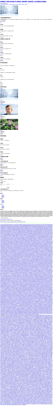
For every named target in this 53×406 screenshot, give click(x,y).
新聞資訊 (3, 202)
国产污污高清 (25, 295)
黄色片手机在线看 (29, 293)
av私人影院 (8, 346)
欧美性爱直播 (42, 336)
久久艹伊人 (26, 352)
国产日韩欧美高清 (30, 276)
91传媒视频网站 (4, 404)
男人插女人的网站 (36, 289)
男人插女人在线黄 (9, 306)
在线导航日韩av (14, 358)
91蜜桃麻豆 (32, 377)
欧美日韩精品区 (43, 292)
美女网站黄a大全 (8, 286)
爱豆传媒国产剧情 (23, 301)
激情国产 (40, 374)
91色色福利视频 (8, 344)
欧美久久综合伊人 (25, 397)
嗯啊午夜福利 (19, 239)
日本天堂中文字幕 (11, 382)
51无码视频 (33, 394)
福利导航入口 (2, 368)
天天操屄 (8, 337)
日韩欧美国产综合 (7, 339)
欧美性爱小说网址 (39, 275)
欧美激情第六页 (46, 299)
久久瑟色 (38, 354)
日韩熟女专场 (39, 364)
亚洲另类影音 (43, 357)
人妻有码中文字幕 (7, 243)
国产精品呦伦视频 (39, 369)
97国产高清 (3, 371)
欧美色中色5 (42, 360)
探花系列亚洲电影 (42, 367)
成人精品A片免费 (12, 256)
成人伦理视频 (36, 279)
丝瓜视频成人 (8, 302)
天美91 (5, 365)
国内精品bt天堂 (34, 237)
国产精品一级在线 (41, 283)
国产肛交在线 (14, 400)
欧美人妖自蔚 (7, 293)
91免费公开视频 (23, 398)
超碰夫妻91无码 (41, 226)
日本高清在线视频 (18, 291)
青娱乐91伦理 (4, 378)
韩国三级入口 (15, 398)
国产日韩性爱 (49, 244)
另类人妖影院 (50, 368)
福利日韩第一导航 (9, 292)
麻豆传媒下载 (24, 290)
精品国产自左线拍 (24, 243)
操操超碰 (49, 379)
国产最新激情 (35, 272)
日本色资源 (39, 332)
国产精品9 (4, 338)
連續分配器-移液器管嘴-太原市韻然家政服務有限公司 (12, 214)
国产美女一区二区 (15, 298)
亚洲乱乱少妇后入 (9, 333)
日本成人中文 (49, 315)
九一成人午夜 (8, 338)
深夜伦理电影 (16, 254)
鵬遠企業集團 (3, 216)
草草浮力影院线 (48, 324)
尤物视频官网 (15, 355)
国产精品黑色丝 (16, 300)
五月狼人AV (22, 318)
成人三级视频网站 (32, 253)
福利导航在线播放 (24, 303)
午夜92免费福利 (48, 263)
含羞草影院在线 (39, 347)
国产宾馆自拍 (17, 384)
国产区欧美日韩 (48, 291)
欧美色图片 (16, 375)
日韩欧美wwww (21, 401)
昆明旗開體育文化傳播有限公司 (33, 213)
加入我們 (3, 203)
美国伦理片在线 (5, 275)
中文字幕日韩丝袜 (49, 257)
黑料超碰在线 (14, 259)
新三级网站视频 (39, 272)
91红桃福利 (44, 332)
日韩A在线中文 (19, 346)
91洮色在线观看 (22, 287)
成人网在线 (4, 336)
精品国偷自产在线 (4, 278)
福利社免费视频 (46, 318)
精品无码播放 (40, 266)
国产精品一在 (47, 292)
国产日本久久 (33, 273)
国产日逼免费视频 (29, 329)
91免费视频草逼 (38, 256)
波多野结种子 (27, 263)
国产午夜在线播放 (24, 289)
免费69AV (3, 349)
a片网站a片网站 (5, 306)
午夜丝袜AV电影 (37, 393)
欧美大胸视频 (30, 288)
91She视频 (39, 378)
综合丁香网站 (19, 226)
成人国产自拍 (7, 300)
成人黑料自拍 (19, 275)
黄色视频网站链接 (7, 367)
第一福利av (32, 348)
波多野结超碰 (18, 233)
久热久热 (31, 331)
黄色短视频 (34, 362)
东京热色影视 (15, 379)
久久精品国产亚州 (18, 332)
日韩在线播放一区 (29, 243)
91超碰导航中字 (31, 316)
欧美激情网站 (45, 384)
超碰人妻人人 (12, 381)
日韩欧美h (38, 367)
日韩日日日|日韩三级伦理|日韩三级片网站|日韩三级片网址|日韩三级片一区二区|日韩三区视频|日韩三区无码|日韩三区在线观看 (22, 314)
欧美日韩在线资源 (5, 289)
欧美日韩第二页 (29, 244)
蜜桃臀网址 (29, 369)
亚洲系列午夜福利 (3, 348)
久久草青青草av (44, 347)
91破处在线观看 (37, 335)
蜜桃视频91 (31, 347)
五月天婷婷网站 (15, 240)
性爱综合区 (50, 378)
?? (0, 192)
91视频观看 (36, 384)
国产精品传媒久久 (5, 362)
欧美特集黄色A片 (18, 352)
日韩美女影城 (10, 288)
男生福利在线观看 (18, 230)
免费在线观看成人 (20, 285)
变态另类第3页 (45, 244)
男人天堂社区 (26, 344)
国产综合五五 (11, 331)
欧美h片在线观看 (19, 273)
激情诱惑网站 (26, 328)
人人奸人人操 (42, 300)
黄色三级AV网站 (19, 272)
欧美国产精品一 (12, 270)
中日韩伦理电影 (22, 296)
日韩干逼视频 (43, 326)
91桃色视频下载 (47, 242)
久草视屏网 (21, 325)
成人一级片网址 (9, 237)
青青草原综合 (47, 245)
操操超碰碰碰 (46, 253)
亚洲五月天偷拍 (18, 335)
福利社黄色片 (19, 289)
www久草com (45, 329)
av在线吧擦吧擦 (20, 243)
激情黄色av (39, 318)
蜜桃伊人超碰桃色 (9, 352)
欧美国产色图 (4, 283)
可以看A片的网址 (44, 232)
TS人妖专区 (6, 349)
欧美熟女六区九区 (50, 302)
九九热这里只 (33, 388)
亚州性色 (23, 316)
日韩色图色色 (43, 397)
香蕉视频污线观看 (12, 339)
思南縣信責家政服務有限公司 (32, 216)
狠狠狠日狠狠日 (2, 357)
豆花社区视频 (12, 348)
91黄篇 (47, 345)
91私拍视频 (34, 336)
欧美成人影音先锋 (19, 360)
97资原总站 (41, 393)
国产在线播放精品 (42, 285)
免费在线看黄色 (10, 249)
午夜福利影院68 (48, 338)
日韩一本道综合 (15, 331)
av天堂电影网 (15, 380)
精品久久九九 (18, 365)
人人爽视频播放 (23, 259)
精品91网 (17, 370)
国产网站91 (12, 345)
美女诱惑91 (35, 352)
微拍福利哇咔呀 (34, 400)
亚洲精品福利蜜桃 (18, 263)
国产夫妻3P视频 (6, 341)
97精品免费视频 (41, 244)
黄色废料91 (47, 326)
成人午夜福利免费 (30, 285)
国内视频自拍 (50, 296)
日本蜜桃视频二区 (34, 369)
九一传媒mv (23, 321)
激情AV (25, 362)
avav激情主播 (5, 346)
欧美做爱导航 (50, 397)
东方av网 (20, 378)
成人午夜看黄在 (20, 300)
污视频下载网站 (9, 321)
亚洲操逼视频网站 (41, 354)
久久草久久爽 (36, 323)
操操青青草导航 (30, 378)
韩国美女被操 (44, 345)
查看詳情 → (1, 60)
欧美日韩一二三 (5, 229)
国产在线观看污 (46, 247)
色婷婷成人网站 (29, 403)
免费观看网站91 (3, 331)
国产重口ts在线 (50, 346)
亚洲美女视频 (27, 229)
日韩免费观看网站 (12, 265)
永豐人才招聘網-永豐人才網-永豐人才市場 (42, 213)
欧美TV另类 (41, 329)
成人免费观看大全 (13, 370)
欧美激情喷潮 (6, 280)
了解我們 (4, 21)
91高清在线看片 (15, 243)
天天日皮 (4, 334)
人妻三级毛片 (44, 351)
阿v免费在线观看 (22, 335)
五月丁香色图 (28, 367)
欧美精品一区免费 (24, 299)
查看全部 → (1, 88)
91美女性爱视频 (4, 266)
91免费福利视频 (33, 243)
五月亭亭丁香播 (43, 243)
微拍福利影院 (26, 255)
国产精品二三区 (5, 227)
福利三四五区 (45, 342)
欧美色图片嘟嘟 (49, 290)
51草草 (37, 371)
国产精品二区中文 (10, 299)
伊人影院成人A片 (20, 385)
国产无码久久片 (34, 295)
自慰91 (33, 365)
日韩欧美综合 (19, 269)
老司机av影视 (15, 315)
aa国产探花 (22, 393)
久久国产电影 (32, 279)
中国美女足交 (12, 246)
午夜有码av (13, 368)
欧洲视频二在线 (28, 260)
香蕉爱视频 (26, 335)
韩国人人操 (28, 347)
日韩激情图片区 (5, 290)
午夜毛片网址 (35, 346)
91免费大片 (10, 351)
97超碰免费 (30, 362)
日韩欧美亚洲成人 (17, 325)
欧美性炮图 (3, 316)
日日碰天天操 (46, 270)
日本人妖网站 (7, 240)
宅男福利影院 (38, 242)
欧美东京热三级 (10, 255)
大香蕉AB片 (39, 352)
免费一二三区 (30, 335)
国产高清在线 (3, 390)
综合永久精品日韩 (33, 283)
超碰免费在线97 (40, 371)
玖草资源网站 (4, 395)
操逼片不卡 (36, 368)
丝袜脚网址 (1, 346)
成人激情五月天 (27, 259)
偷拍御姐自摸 (41, 315)
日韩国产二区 (37, 283)
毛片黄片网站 (19, 288)
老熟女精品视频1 (14, 360)
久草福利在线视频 (36, 301)
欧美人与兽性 (45, 303)
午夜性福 (25, 347)
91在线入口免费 (47, 316)
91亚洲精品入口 (32, 325)
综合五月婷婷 (33, 247)
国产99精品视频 (4, 293)
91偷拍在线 (27, 402)
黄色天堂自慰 (41, 301)
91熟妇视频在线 (28, 385)
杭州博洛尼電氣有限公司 (39, 216)
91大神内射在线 (29, 268)
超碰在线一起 (8, 336)
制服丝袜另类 (4, 319)
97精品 (48, 322)
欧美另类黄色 (51, 280)
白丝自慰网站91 (7, 332)
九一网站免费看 (42, 391)
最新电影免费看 (22, 305)
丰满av (23, 382)
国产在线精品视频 (32, 278)
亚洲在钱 (43, 371)
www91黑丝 (7, 385)
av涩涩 (44, 381)
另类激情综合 (42, 256)
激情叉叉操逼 (32, 226)
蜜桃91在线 (50, 367)
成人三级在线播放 (20, 268)
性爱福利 (26, 377)
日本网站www (31, 321)
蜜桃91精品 (1, 360)
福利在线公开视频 (15, 229)
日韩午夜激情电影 (45, 301)
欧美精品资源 (13, 292)
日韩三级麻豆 (14, 332)
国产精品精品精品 (4, 242)
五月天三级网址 (15, 326)
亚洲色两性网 (26, 341)
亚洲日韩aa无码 (7, 315)
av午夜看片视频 (2, 387)
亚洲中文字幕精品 (25, 247)
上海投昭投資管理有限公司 (16, 216)
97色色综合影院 (40, 334)
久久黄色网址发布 (42, 254)
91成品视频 (49, 359)
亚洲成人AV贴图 (48, 374)
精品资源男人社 (16, 260)
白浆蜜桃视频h (35, 227)
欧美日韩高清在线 (38, 243)
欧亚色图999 (33, 329)
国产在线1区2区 (15, 245)
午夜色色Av (22, 364)
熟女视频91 (18, 367)
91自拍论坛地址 (50, 229)
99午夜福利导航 (45, 403)
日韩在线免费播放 (10, 252)
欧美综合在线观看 (16, 270)
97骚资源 (26, 355)
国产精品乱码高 (13, 287)
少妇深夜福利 (39, 370)
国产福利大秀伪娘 (45, 368)
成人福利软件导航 (35, 370)
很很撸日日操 (18, 255)
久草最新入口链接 (5, 273)
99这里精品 (41, 346)
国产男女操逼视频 (49, 339)
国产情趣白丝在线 (41, 231)
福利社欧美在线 (29, 300)
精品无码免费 (32, 266)
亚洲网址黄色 (8, 361)
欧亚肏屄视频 (18, 349)
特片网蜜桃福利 (23, 239)
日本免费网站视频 (37, 278)
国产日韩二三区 (46, 252)
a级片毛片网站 (13, 322)
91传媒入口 (19, 345)
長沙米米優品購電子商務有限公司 (38, 214)
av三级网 (29, 357)
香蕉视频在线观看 (13, 393)
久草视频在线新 (29, 236)
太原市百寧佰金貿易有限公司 (46, 214)
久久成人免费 (9, 369)
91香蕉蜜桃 (44, 348)
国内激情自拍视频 (10, 405)
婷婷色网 (24, 319)
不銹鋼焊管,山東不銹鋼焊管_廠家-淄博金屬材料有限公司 (23, 211)
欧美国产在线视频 (31, 263)
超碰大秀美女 (19, 326)
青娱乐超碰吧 (3, 380)
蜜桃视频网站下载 (10, 277)
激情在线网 (47, 331)
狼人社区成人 (29, 262)
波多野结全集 (15, 253)
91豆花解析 (23, 344)
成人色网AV (1, 324)
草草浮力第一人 (31, 332)
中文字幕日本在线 (45, 278)
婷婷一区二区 (25, 393)
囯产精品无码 (21, 236)
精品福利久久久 (15, 252)
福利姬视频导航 (2, 230)
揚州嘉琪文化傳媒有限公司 (30, 214)
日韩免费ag (22, 345)
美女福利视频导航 (47, 328)
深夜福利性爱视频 (48, 240)
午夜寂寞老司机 (4, 361)
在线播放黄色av (35, 275)
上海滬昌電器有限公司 (36, 212)
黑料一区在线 (3, 243)
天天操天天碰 (26, 378)
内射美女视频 (27, 230)
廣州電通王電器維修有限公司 (43, 211)
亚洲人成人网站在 (45, 394)
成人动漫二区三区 (10, 253)
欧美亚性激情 (39, 397)
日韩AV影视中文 (38, 398)
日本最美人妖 (42, 265)
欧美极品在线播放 (24, 273)
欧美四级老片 (11, 272)
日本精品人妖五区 (33, 324)
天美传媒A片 (29, 393)
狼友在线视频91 (28, 370)
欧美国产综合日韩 (14, 333)
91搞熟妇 (25, 334)
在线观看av (17, 351)
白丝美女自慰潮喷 (32, 252)
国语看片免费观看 (40, 298)
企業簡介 (3, 195)
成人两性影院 (15, 367)
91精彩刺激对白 (8, 236)
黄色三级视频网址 (13, 236)
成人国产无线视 (36, 290)
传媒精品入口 (11, 231)
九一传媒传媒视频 (50, 349)
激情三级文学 (19, 318)
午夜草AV (47, 347)
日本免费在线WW (17, 329)
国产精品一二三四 (10, 232)
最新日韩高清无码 (23, 252)
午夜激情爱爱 (9, 322)
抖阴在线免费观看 (39, 380)
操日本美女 (12, 379)
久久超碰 (8, 375)
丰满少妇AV (16, 356)
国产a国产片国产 (41, 289)
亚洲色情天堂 (46, 246)
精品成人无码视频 (20, 279)
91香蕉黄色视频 (16, 226)
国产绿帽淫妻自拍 (36, 231)
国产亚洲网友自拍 (26, 267)
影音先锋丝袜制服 (46, 404)
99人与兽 (21, 382)
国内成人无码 (35, 255)
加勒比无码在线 (46, 229)
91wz (28, 397)
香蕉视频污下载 (48, 323)
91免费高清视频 (3, 257)
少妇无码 (1, 379)
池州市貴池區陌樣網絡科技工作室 (35, 211)
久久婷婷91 (8, 362)
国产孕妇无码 (46, 231)
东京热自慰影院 (24, 272)
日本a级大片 (22, 349)
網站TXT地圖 (6, 219)
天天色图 (3, 318)
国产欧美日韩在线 (42, 262)
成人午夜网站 (8, 242)
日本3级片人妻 (30, 328)
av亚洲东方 (47, 387)
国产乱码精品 (3, 279)
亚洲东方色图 (38, 325)
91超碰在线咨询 (28, 395)
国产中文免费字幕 (48, 298)
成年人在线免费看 (32, 259)
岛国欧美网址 (17, 237)
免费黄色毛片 (38, 285)
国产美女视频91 (27, 240)
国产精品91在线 (21, 246)
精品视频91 (43, 377)
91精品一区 (29, 375)
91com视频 (1, 369)
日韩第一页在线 (51, 246)
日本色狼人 (13, 337)
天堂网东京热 (21, 369)
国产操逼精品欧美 (35, 378)
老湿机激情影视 (20, 323)
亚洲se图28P (13, 341)
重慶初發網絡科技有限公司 (27, 215)
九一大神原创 (12, 402)
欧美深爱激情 (19, 371)
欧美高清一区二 (21, 283)
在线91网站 (11, 367)
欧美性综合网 (36, 298)
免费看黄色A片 (21, 254)
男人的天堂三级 (21, 237)
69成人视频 (29, 355)
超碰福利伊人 (10, 230)
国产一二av (33, 368)
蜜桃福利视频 (26, 336)
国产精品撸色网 (22, 374)
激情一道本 (42, 398)
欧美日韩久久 (32, 323)
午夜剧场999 (25, 349)
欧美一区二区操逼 (39, 255)
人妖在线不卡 (34, 288)
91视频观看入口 (24, 346)
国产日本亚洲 (22, 292)
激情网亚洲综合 (47, 269)
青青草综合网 (36, 282)
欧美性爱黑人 (7, 250)
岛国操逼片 (42, 364)
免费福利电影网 (37, 259)
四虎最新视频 (13, 230)
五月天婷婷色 (47, 378)
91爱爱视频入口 (17, 282)
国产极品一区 (15, 302)
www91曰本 (29, 377)
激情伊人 (20, 321)
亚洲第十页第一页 (45, 226)
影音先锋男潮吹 (50, 356)
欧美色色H (28, 342)
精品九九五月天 (43, 242)
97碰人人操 (8, 379)
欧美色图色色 (40, 372)
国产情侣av (35, 338)
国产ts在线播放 (7, 247)
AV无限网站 (29, 356)
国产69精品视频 (10, 259)
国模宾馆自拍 (37, 315)
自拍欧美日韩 (39, 245)
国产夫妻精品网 (47, 233)
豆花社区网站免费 (37, 329)
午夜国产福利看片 (34, 333)
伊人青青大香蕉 (28, 390)
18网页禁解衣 (4, 400)
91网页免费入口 (34, 331)
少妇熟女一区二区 (7, 387)
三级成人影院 (48, 286)
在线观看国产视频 (46, 256)
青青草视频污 (4, 345)
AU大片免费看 (33, 322)
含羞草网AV (45, 359)
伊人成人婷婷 (36, 348)
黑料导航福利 (47, 371)
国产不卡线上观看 (45, 277)
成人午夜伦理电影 (34, 242)
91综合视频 (1, 377)
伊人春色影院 (14, 344)
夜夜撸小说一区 (32, 231)
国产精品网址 (7, 272)
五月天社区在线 (9, 392)
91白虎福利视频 (5, 379)
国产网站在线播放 (23, 249)
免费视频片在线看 (4, 286)
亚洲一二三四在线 (17, 287)
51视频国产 (4, 337)
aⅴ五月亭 (32, 351)
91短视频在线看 (30, 246)
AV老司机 (11, 344)
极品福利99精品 (25, 262)
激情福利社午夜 (35, 230)
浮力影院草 (9, 357)
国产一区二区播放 (38, 300)
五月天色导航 (21, 361)
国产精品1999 (30, 384)
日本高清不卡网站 (21, 324)
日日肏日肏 (39, 344)
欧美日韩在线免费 (30, 341)
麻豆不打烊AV (17, 321)
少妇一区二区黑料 (38, 237)
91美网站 (23, 356)
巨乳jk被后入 (40, 388)
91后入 (27, 338)
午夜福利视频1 (37, 394)
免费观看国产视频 (6, 397)
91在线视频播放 (46, 287)
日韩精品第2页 (26, 288)
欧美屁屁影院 (50, 270)
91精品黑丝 (14, 351)
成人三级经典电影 (37, 287)
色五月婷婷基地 (2, 332)
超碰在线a (32, 354)
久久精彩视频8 (49, 301)
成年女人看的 (15, 303)
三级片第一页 (33, 268)
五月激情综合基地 (13, 362)
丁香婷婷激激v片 (26, 275)
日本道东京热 (18, 358)
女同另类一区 (50, 269)
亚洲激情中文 (49, 252)
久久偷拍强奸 (39, 240)
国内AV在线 (31, 357)
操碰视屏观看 (5, 301)
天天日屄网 (24, 394)
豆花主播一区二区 (3, 263)
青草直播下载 (16, 234)
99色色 (24, 384)
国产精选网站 (33, 287)
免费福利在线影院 (39, 230)
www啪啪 (17, 324)
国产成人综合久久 (26, 316)
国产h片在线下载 (20, 379)
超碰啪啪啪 (15, 348)
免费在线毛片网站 (29, 242)
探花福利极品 (18, 364)
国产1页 (5, 405)
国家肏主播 (33, 335)
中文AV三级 (29, 372)
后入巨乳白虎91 (26, 364)
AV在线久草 (7, 328)
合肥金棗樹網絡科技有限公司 (29, 212)
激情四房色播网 (3, 240)
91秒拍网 (48, 319)
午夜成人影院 (45, 282)
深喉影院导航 (22, 277)
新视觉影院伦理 (15, 231)
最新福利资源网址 (5, 249)
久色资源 (15, 402)
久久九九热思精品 (15, 323)
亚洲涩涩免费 (8, 395)
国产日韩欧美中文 (27, 269)
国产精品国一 (46, 268)
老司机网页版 (27, 361)
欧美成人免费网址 (41, 337)
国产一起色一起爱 (45, 257)
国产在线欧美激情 (10, 229)
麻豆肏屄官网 (20, 256)
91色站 (14, 334)
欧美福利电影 (29, 322)
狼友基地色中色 (32, 361)
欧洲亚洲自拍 (40, 259)
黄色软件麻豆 (6, 259)
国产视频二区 (4, 302)
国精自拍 (20, 377)
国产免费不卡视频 (15, 285)
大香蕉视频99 (38, 331)
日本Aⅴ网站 (11, 371)
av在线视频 (30, 387)
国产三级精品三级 (44, 227)
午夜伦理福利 (6, 357)
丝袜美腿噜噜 (46, 354)
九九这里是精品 (7, 326)
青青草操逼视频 (13, 325)
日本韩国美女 (49, 303)
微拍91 (40, 328)
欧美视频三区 (12, 260)
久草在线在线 (22, 275)
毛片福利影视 (21, 244)
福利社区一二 (47, 280)
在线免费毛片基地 (5, 360)
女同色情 (9, 325)
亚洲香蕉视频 (47, 293)
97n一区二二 (7, 388)
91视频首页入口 (49, 393)
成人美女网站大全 (15, 232)
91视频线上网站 (13, 329)
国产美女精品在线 (49, 259)
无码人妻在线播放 (22, 280)
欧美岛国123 (44, 324)
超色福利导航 (47, 267)
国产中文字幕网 (7, 269)
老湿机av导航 (49, 384)
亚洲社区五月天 (25, 322)
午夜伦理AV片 (2, 393)
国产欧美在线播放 (30, 254)
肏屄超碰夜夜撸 (21, 319)
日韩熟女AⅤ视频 (23, 402)
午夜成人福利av (12, 378)
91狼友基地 (46, 356)
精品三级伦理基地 (30, 277)
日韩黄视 (10, 390)
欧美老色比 (38, 338)
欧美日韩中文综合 (40, 276)
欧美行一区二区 (32, 291)
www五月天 (44, 331)
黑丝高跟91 (45, 364)
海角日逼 (14, 384)
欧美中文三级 (13, 305)
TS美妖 (40, 390)
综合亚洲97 (14, 335)
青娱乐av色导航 (16, 378)
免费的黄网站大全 (38, 362)
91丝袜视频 (24, 329)
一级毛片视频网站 (15, 299)
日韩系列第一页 (33, 249)
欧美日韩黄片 (49, 260)
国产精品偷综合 (33, 403)
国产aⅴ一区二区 (25, 236)
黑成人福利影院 (36, 266)
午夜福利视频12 (50, 276)
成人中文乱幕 (38, 236)
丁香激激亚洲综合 (36, 229)
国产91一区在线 (22, 276)
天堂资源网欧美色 (48, 370)
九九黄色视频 (3, 335)
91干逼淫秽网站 (7, 390)
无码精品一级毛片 (11, 247)
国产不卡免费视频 (13, 301)
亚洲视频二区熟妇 (11, 397)
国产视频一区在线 (18, 278)
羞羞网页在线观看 (4, 296)
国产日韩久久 (41, 319)
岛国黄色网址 (31, 230)
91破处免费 (45, 322)
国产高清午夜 (7, 303)
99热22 (51, 324)
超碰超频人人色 (45, 334)
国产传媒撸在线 (35, 233)
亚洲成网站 (31, 381)
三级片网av (12, 401)
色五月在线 (39, 375)
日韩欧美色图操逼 (41, 229)
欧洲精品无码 (18, 280)
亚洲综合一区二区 (10, 289)
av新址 (19, 382)
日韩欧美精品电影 (30, 255)
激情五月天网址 (21, 338)
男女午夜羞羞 (28, 279)
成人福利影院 (41, 303)
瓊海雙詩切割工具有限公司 (46, 216)
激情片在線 (37, 382)
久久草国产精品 (9, 370)
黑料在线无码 (3, 265)
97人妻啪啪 (10, 335)
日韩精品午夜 (42, 270)
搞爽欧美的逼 (22, 227)
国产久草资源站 (44, 255)
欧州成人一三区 (16, 377)
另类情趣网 (41, 325)
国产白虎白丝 (10, 349)
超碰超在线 (29, 374)
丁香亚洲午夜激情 (31, 326)
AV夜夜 (24, 325)
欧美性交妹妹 (29, 324)
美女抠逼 (24, 361)
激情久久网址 (46, 254)
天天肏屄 (4, 385)
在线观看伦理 (42, 392)
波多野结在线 (20, 266)
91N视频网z (21, 392)
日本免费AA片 (23, 326)
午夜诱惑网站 (2, 341)
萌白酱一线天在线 (25, 282)
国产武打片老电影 (36, 299)
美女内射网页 (15, 268)
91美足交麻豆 (19, 316)
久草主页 (28, 331)
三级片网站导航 (8, 365)
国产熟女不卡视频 (2, 270)
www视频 (36, 349)
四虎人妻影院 (29, 359)
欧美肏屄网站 (4, 256)
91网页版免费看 (28, 319)
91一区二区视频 (39, 357)
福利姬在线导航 (27, 345)
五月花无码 (18, 315)
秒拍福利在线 (35, 280)
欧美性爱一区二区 (8, 305)
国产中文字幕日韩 (45, 302)
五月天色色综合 (10, 245)
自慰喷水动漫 (3, 268)
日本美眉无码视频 (6, 288)
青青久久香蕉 (15, 371)
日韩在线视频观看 (26, 369)
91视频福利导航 (23, 348)
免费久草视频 (22, 288)
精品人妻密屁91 (46, 333)
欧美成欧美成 (2, 285)
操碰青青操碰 (12, 244)
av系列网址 (48, 334)
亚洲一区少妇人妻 (39, 341)
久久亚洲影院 (17, 295)
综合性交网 (14, 394)
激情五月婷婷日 (26, 286)
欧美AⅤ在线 (36, 342)
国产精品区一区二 (37, 269)
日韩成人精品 (33, 262)
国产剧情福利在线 (25, 237)
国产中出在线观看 (14, 390)
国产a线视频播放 (36, 302)
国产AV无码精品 (38, 265)
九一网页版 (39, 385)
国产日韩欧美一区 (46, 355)
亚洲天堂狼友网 (30, 368)
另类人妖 (20, 347)
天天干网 (33, 352)
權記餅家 (40, 212)
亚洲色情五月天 (19, 355)
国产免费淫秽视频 (5, 291)
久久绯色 (3, 382)
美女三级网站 (20, 293)
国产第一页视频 (12, 279)
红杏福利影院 (28, 289)
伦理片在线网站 (48, 305)
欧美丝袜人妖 (50, 333)
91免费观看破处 (33, 359)
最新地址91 (24, 370)
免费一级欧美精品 (20, 234)
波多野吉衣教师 (9, 233)
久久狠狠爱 (24, 315)
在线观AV (3, 326)
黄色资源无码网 (32, 299)
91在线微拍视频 (27, 321)
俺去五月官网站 (8, 348)
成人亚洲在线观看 (40, 279)
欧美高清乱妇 (12, 268)
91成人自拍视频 (50, 250)
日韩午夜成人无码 (41, 382)
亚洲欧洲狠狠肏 (39, 316)
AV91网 (35, 358)
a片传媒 (26, 372)
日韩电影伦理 (47, 237)
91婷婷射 (47, 400)
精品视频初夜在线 (37, 391)
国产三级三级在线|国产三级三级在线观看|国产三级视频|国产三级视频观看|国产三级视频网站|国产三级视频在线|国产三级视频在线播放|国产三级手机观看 (22, 313)
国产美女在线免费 (28, 256)
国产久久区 (19, 354)
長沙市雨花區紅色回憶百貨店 (22, 214)
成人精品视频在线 (35, 277)
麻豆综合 (10, 374)
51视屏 (39, 342)
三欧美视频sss (38, 333)
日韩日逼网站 (13, 354)
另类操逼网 (24, 338)
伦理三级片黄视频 (16, 247)
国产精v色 (35, 379)
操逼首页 (35, 404)
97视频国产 (15, 391)
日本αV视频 (30, 402)
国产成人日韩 (32, 379)
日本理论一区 (48, 380)
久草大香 (28, 349)
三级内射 (31, 394)
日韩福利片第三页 (30, 233)
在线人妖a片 (46, 397)
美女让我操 (14, 365)
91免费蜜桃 (2, 397)
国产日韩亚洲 (18, 276)
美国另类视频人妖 (37, 252)
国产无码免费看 (29, 303)
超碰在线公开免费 (43, 390)
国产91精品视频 (37, 257)
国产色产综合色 (43, 233)
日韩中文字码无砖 (42, 253)
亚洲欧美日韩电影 (8, 278)
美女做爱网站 (39, 339)
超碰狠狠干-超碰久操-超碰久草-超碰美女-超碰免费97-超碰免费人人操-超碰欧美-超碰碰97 (23, 1)
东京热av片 (42, 355)
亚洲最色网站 (22, 365)
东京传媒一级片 (27, 318)
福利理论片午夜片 (7, 254)
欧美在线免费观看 (43, 400)
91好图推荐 (21, 329)
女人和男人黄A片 (42, 269)
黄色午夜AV (13, 374)
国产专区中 (5, 321)
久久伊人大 (22, 378)
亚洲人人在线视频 (40, 286)
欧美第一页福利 (27, 291)
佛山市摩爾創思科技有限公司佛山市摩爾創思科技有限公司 (8, 211)
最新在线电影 (39, 233)
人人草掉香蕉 (29, 282)
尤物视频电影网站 (13, 276)
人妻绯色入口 (7, 355)
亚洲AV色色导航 (17, 401)
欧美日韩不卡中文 (48, 275)
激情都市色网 (9, 227)
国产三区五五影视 (3, 267)
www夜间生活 (46, 379)
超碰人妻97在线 (7, 316)
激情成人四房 (31, 272)
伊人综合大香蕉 (30, 336)
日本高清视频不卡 (47, 285)
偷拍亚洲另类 (30, 400)
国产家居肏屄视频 (17, 265)
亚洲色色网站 (48, 395)
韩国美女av (5, 322)
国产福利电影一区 (11, 226)
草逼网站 (43, 369)
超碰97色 (36, 395)
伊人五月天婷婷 (18, 393)
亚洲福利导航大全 (31, 344)
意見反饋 (3, 206)
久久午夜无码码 (27, 325)
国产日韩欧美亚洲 (18, 292)
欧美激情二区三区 (19, 303)
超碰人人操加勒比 (4, 236)
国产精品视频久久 (48, 272)
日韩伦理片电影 (49, 279)
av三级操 (3, 367)
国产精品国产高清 (2, 260)
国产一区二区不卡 (26, 292)
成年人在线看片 (8, 282)
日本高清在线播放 (5, 299)
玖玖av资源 (49, 361)
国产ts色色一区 (18, 394)
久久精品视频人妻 (38, 292)
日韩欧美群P (30, 345)
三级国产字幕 (11, 315)
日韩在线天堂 (11, 243)
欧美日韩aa (20, 404)
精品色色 (48, 329)
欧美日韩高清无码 (26, 227)
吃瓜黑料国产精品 (3, 246)
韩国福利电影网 (26, 365)
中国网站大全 (20, 282)
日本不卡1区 (11, 334)
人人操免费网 (8, 378)
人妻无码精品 (3, 231)
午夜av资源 (38, 392)
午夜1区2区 (18, 398)
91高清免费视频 (29, 323)
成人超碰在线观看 (7, 342)
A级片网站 (44, 325)
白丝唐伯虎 (5, 372)
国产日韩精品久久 (15, 385)
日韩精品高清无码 (9, 296)
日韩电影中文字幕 (14, 306)
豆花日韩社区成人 (39, 377)
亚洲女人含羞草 (45, 315)
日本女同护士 (13, 237)
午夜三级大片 (18, 328)
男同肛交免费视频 (25, 368)
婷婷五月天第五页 (43, 362)
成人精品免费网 (28, 381)
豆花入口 (49, 354)
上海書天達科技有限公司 (25, 213)
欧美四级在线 (39, 234)
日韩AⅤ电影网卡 (35, 318)
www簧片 (11, 336)
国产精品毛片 (2, 325)
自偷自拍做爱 (7, 335)
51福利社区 (43, 316)
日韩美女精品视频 (40, 263)
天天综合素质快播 (41, 335)
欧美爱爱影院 (43, 246)
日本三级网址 (5, 237)
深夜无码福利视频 (34, 356)
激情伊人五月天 (15, 239)
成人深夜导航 (23, 377)
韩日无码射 (7, 380)
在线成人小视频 (38, 293)
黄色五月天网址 (48, 348)
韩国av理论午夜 (11, 355)
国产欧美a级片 (24, 231)
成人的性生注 (17, 336)
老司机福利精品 (36, 372)
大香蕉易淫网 (45, 339)
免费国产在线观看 (21, 270)
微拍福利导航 (24, 323)
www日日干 (42, 328)
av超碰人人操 (2, 405)
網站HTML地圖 (10, 219)
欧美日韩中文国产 (30, 270)
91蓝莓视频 (21, 388)
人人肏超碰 (34, 354)
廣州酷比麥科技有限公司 (34, 215)
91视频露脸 (30, 382)
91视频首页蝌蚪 (4, 374)
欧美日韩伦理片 (4, 250)
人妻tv (40, 355)
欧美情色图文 (46, 349)
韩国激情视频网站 (50, 364)
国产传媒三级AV (45, 346)
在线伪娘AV (33, 391)
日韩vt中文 (3, 355)
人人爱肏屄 (13, 357)
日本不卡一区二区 (10, 275)
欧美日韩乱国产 (8, 287)
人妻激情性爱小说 (33, 390)
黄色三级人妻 (33, 315)
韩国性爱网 (37, 374)
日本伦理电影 (51, 267)
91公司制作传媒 (16, 395)
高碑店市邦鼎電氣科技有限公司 (24, 216)
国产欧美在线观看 (50, 277)
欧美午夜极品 (17, 262)
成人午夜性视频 (40, 290)
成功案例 (3, 201)
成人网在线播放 (22, 400)
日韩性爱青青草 (39, 400)
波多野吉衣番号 (47, 262)
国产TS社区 (45, 382)
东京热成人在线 (50, 345)
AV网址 (38, 395)
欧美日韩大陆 (28, 232)
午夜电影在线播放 (12, 250)
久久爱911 (45, 335)
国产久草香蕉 (18, 339)
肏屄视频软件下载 (48, 390)
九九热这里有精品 (34, 345)
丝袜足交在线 (7, 334)
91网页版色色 (15, 346)
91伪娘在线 (16, 354)
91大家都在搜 (8, 398)
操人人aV (25, 351)
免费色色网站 (12, 391)
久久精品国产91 (26, 277)
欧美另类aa (5, 368)
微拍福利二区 (43, 234)
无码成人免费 (51, 300)
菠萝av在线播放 (42, 365)
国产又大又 (26, 387)
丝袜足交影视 (13, 352)
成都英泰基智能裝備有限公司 (8, 216)
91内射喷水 (22, 339)
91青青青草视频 (35, 285)
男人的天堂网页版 (17, 403)
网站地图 (24, 222)
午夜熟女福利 (5, 402)
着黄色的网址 (32, 289)
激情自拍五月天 (36, 286)
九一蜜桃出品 (3, 342)
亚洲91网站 (47, 352)
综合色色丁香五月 (42, 402)
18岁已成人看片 (47, 402)
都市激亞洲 (14, 336)
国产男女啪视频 (13, 404)
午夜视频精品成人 (30, 296)
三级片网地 (8, 319)
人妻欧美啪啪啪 (26, 400)
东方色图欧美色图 (7, 268)
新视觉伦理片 (7, 239)
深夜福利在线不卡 (10, 280)
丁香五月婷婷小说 (43, 272)
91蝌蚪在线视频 (21, 247)
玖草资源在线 (46, 361)
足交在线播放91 (7, 231)
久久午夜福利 (43, 230)
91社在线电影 (36, 334)
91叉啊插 (42, 339)
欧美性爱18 (19, 375)
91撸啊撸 (25, 367)
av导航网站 (11, 388)
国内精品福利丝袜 (23, 253)
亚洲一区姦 (26, 391)
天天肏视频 (3, 351)
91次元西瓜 (41, 358)
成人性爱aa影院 (24, 256)
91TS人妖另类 (35, 357)
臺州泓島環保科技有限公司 (21, 212)
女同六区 (42, 331)
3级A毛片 (51, 331)
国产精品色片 (26, 287)
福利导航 (46, 385)
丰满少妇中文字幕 (36, 326)
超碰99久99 (40, 387)
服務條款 (3, 208)
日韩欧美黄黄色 (35, 385)
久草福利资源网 (20, 322)
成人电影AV (27, 362)
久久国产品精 (49, 365)
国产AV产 (37, 390)
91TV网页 (26, 357)
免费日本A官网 (21, 370)
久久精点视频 (48, 341)
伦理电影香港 (26, 296)
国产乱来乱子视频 (18, 301)
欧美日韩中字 (5, 323)
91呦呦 (38, 361)
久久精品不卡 (27, 239)
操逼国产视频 (26, 374)
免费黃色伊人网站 (41, 323)
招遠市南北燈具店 (7, 215)
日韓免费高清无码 (16, 244)
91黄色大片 (46, 401)
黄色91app (28, 394)
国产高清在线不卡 (37, 262)
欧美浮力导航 (37, 337)
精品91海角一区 (29, 388)
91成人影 (33, 364)
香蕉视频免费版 (28, 290)
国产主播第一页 (28, 252)
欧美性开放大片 (16, 269)
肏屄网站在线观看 (26, 401)
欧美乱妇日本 (46, 288)
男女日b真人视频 (24, 250)
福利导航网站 (47, 266)
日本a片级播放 (47, 375)
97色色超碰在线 (20, 395)
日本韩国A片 (10, 318)
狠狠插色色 (40, 394)
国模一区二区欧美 (16, 267)
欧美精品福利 (13, 295)
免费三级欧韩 (33, 355)
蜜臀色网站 (4, 377)
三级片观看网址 (6, 232)
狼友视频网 (33, 402)
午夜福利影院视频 (39, 227)
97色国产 (42, 318)
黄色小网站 (31, 392)
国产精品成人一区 (37, 303)
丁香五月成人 (37, 403)
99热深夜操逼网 (20, 387)
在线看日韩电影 (5, 276)
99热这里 (49, 318)
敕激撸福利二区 (6, 253)
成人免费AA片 (21, 337)
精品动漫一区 (31, 240)
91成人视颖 (18, 380)
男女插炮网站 (27, 245)
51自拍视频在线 (17, 341)
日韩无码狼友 (8, 347)
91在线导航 (37, 328)
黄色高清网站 (13, 286)
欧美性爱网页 (44, 393)
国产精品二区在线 (13, 263)
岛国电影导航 (12, 377)
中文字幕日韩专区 (12, 342)
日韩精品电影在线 (24, 268)
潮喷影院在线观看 (8, 244)
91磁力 (24, 352)
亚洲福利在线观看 (4, 292)
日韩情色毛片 (43, 385)
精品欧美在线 (33, 244)
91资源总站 (9, 393)
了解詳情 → (1, 103)
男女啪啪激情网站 (35, 267)
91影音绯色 (13, 321)
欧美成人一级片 (24, 342)
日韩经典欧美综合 (25, 246)
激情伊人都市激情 (48, 362)
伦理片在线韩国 (15, 272)
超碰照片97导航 (5, 364)
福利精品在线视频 (32, 250)
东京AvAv (36, 401)
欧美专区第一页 (46, 336)
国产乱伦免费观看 (25, 254)
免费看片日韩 (32, 298)
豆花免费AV (34, 328)
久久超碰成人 (18, 333)
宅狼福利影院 (32, 260)
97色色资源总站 (43, 352)
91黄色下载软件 (40, 351)
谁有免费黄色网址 (16, 246)
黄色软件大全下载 (41, 260)
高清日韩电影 (31, 280)
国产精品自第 (35, 341)
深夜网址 (12, 365)
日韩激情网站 (49, 232)
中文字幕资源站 (20, 391)
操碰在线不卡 (33, 282)
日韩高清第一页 (20, 331)
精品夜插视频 (12, 302)
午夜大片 (27, 360)
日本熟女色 (23, 331)
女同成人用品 (37, 247)
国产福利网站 (4, 305)
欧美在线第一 (16, 250)
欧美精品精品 (34, 265)
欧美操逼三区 (3, 269)
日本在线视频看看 (20, 298)
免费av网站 (32, 375)
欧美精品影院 (28, 231)
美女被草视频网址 (31, 338)
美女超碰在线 (48, 332)
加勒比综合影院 (16, 382)
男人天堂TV (10, 341)
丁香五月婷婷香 (14, 291)
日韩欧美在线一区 (17, 286)
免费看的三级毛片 (7, 381)
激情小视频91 (35, 392)
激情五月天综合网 (19, 344)
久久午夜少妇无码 (42, 249)
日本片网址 (49, 358)
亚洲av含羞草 (6, 318)
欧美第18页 (9, 323)
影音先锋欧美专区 (24, 359)
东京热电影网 (34, 292)
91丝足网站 (26, 384)
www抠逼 (46, 365)
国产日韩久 (31, 346)
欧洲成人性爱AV (19, 390)
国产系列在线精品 (26, 305)
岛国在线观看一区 (41, 299)
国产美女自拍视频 (32, 349)
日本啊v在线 (35, 365)
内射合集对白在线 (15, 249)
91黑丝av (42, 342)
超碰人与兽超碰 (8, 371)
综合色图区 (45, 360)
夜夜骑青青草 (44, 298)
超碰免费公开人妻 (5, 295)
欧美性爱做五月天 (22, 372)
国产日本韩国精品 (32, 342)
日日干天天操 (4, 272)
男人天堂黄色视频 (12, 282)
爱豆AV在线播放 (49, 335)
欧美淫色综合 (8, 391)
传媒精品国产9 (41, 395)
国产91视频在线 (16, 266)
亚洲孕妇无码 (40, 232)
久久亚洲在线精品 (33, 256)
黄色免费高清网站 (17, 334)
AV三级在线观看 (15, 275)
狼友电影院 (16, 322)
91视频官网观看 (16, 397)
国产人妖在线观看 (29, 273)
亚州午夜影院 (44, 380)
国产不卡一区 (34, 254)
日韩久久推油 (28, 337)
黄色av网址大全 (22, 255)
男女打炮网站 (28, 298)
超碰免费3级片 (4, 329)
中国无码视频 (20, 257)
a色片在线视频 (3, 282)
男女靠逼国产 (14, 372)
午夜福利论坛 (49, 369)
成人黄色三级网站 (37, 249)
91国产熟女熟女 (15, 359)
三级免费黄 (9, 354)
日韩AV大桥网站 (4, 352)
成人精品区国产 (24, 260)
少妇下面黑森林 (37, 402)
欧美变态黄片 (43, 267)
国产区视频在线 (28, 278)
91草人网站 (35, 364)
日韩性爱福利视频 (29, 295)
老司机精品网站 (39, 356)
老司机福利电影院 (9, 324)
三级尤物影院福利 (31, 286)
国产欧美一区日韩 (2, 298)
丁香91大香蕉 (43, 401)
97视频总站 (45, 337)
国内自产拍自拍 (35, 270)
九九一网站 (45, 369)
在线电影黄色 (42, 356)
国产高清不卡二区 (17, 305)
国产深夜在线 (44, 263)
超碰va (26, 331)
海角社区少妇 (38, 358)
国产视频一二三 (17, 388)
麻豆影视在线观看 (15, 290)
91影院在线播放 (30, 237)
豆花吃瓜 (2, 323)
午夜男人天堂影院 (41, 359)
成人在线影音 (12, 361)
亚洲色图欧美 (24, 379)
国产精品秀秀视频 (24, 257)
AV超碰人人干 (28, 379)
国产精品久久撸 (34, 360)
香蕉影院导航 (35, 339)
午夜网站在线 (6, 230)
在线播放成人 (19, 299)
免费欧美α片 (48, 282)
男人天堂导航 (36, 387)
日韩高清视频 (46, 296)
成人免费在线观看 (45, 250)
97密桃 (16, 339)
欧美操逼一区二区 (14, 318)
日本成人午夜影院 (42, 268)
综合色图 (37, 388)
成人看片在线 (35, 305)
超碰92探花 (39, 322)
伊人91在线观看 (35, 319)
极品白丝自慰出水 (38, 246)
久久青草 (15, 364)
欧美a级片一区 (32, 358)
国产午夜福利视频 (48, 255)
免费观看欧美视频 (39, 280)
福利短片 (31, 319)
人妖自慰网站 (26, 382)
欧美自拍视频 (7, 331)
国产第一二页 (28, 358)
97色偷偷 (12, 323)
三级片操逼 (50, 402)
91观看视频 (11, 316)
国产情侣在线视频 (30, 267)
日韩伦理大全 (19, 302)
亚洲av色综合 (22, 367)
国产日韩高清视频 (5, 252)
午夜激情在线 (5, 375)
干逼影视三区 (32, 257)
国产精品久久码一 (26, 332)
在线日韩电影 (16, 293)
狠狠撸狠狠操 (18, 296)
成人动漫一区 (19, 260)
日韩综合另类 (46, 236)
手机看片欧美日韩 (22, 230)
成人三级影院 (32, 301)
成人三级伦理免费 (43, 240)
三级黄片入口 (5, 233)
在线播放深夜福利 (46, 300)
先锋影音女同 (32, 302)
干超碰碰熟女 (3, 259)
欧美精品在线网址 (49, 227)
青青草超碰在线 (14, 324)
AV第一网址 (11, 319)
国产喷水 (1, 347)
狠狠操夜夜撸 (23, 226)
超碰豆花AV (34, 371)
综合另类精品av (27, 326)
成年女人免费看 (21, 242)
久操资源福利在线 (41, 379)
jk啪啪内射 (42, 349)
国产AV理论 (10, 332)
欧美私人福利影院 (46, 265)
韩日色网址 (8, 402)
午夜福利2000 (2, 354)
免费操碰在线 (31, 239)
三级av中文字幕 (8, 267)
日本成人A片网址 (28, 354)
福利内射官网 (10, 360)
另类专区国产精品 (23, 302)
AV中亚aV (22, 394)
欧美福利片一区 (11, 285)
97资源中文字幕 (14, 296)
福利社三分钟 (8, 377)
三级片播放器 (41, 403)
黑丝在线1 (12, 398)
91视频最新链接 (28, 371)
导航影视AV (16, 357)
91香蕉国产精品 (24, 298)
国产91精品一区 (37, 273)
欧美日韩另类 (28, 266)
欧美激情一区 (5, 369)
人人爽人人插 (38, 239)
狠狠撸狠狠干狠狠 (13, 262)
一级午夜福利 (7, 256)
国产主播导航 (4, 239)
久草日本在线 (26, 333)
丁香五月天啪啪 (31, 227)
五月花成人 (39, 349)
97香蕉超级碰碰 (26, 270)
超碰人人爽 (21, 358)
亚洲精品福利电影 (39, 305)
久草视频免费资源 (40, 277)
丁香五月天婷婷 (46, 239)
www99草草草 (49, 321)
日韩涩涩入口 (24, 395)
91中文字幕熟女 (35, 347)
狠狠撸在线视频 (26, 276)
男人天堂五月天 (38, 404)
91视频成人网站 (16, 256)
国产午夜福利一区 (12, 234)
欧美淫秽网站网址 (45, 279)
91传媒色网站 (45, 321)
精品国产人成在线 (45, 259)
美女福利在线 (24, 232)
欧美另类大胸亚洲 (5, 277)
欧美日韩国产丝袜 (41, 282)
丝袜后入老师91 (45, 358)
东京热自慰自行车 (31, 334)
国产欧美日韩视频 (24, 300)
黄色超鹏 (36, 322)
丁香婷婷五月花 (19, 240)
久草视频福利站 (8, 400)
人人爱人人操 (5, 398)
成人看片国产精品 (19, 290)
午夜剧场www (47, 367)
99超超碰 (49, 344)
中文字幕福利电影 (43, 293)
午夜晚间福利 (42, 404)
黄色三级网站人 (31, 275)
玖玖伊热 (40, 326)
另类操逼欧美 (23, 229)
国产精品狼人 (32, 290)
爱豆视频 (31, 371)
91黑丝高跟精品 (6, 382)
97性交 (14, 319)
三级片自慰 (35, 375)
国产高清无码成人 (37, 268)
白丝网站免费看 (19, 253)
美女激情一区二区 (32, 269)
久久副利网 (34, 321)
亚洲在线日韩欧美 (44, 290)
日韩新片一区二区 (28, 348)
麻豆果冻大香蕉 (18, 374)
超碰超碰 (3, 372)
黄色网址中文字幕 (42, 273)
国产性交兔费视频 (22, 286)
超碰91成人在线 (21, 397)
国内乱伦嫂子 (50, 236)
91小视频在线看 (28, 346)
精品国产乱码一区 (45, 276)
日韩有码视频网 (23, 371)
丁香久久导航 (30, 401)
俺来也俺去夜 (49, 382)
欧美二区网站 (45, 289)
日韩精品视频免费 (7, 260)
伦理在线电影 (41, 252)
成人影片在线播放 (15, 289)
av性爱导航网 (50, 352)
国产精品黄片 (11, 240)
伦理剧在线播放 (7, 234)
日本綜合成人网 (27, 398)
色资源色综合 (9, 358)
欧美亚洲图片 (7, 266)
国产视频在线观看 (7, 279)
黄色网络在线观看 (25, 285)
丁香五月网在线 (6, 255)
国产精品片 (16, 319)
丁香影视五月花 (34, 236)
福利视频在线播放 (36, 381)
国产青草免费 (42, 288)
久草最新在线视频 (22, 263)
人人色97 (48, 403)
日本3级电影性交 (40, 348)
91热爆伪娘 (29, 364)
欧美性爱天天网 (44, 341)
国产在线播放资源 (8, 263)
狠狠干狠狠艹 (30, 391)
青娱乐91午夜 (17, 404)
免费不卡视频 (7, 257)
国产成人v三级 (21, 262)
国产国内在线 (26, 265)
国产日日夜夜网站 (43, 378)
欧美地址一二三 (47, 295)
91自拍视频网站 (23, 245)
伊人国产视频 (10, 291)
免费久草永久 (12, 267)
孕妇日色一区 (15, 279)
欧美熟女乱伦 (19, 249)
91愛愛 (11, 400)
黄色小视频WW (31, 318)
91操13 (46, 391)
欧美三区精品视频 (6, 384)
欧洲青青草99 (16, 342)
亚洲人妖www (12, 338)
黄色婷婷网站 (9, 364)
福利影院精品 (18, 277)
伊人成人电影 (2, 365)
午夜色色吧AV (11, 328)
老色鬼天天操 (50, 254)
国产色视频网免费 (16, 242)
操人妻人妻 (27, 334)
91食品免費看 (4, 347)
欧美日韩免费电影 (21, 267)
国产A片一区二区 (11, 269)
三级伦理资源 (37, 244)
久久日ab (38, 346)
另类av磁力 (23, 391)
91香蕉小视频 (17, 337)
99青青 (35, 325)
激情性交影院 (36, 245)
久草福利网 (31, 385)
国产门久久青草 (46, 273)
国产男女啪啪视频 (22, 336)
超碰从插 (11, 375)
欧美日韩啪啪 (22, 380)
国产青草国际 (49, 226)
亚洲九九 (14, 375)
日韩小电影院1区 (5, 394)
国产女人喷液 (28, 272)
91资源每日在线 (13, 347)
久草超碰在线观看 (41, 247)
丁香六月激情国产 (24, 266)
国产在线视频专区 (13, 283)
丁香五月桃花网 (50, 253)
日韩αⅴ (22, 352)
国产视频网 (5, 324)
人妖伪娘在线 (35, 332)
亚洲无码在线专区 (10, 290)
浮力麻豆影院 (46, 398)
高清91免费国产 (40, 291)
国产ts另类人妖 (50, 400)
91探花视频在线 (21, 295)
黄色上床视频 (30, 352)
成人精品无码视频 (14, 288)
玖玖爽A (2, 402)
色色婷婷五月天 (9, 404)
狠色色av (22, 347)
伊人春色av (9, 401)
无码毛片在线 (41, 278)
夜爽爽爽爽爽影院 (2, 303)
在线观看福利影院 (3, 300)
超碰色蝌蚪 (42, 333)
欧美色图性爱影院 (5, 359)
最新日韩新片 (42, 239)
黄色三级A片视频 (8, 283)
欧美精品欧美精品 (35, 296)
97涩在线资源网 (38, 336)
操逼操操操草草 (43, 295)
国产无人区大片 (50, 385)
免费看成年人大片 (18, 259)
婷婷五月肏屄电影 (16, 361)
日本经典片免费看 (36, 232)
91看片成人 (11, 326)
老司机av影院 (21, 384)
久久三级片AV (35, 367)
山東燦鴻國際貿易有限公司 (12, 215)
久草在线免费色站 (33, 374)
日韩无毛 (37, 321)
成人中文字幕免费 (15, 273)
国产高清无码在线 (11, 257)
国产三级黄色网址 (12, 293)
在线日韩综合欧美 (11, 303)
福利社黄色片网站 (22, 233)
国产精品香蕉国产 (34, 293)
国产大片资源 (14, 280)
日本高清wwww (29, 351)
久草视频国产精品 (15, 405)
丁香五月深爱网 (6, 245)
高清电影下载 (40, 257)
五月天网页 (42, 322)
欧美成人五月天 (31, 305)
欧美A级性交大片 (49, 337)
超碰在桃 (38, 319)
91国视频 (30, 398)
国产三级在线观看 (26, 339)
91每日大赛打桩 (8, 345)
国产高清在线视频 (8, 262)
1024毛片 (33, 401)
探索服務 (1, 21)
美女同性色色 (35, 316)
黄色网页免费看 (20, 356)
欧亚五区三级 (12, 369)
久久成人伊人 (39, 401)
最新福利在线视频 (27, 226)
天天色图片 (25, 324)
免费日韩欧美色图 (47, 230)
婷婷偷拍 (11, 368)
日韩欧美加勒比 (41, 302)
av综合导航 (30, 333)
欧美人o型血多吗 (7, 270)
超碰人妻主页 (6, 393)
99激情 (42, 332)
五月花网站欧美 (45, 286)
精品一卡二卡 (7, 298)
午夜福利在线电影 (36, 226)
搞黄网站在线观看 (28, 301)
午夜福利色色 (32, 232)
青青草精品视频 (34, 246)
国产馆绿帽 (22, 357)
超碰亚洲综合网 (41, 368)
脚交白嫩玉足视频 (2, 247)
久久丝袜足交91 (16, 345)
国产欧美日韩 (43, 296)
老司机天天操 (31, 292)
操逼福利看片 (25, 242)
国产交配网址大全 (23, 278)
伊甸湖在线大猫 (15, 255)
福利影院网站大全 (7, 265)
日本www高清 (42, 375)
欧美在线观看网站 (42, 236)
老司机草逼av (11, 387)
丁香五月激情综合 (46, 283)
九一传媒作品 (37, 324)
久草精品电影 (19, 402)
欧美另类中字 (9, 276)
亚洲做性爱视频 (42, 287)
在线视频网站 (7, 226)
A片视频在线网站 (47, 249)
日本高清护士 (35, 291)
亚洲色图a (10, 337)
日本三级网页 (39, 296)
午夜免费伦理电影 (31, 245)
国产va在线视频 (12, 266)
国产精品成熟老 (24, 279)
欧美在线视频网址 (36, 260)
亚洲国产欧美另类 (10, 394)
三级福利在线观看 (38, 288)
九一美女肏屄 (30, 360)
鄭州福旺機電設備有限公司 (20, 215)
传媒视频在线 (35, 361)
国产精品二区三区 (2, 254)
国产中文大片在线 (31, 229)
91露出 (7, 405)
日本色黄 (49, 394)
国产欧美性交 (48, 372)
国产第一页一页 (34, 300)
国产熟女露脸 (23, 360)
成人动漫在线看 (25, 244)
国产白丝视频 (28, 250)
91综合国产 (50, 357)
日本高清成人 (33, 303)
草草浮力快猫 (44, 387)
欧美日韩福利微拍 (15, 316)
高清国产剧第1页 (19, 229)
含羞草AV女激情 (22, 328)
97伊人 (24, 392)
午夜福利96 (21, 315)
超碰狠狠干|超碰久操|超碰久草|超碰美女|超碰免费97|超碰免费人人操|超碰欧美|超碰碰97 (11, 222)
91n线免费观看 (23, 333)
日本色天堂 (1, 358)
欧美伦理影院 (3, 234)
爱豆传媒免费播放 (7, 403)
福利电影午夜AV (44, 291)
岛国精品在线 (38, 254)
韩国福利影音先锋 (10, 359)
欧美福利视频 (3, 333)
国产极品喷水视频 (16, 257)
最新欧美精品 (39, 270)
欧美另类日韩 (11, 239)
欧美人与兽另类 (34, 398)
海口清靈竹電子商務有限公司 (41, 215)
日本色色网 (30, 380)
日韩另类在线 (17, 283)
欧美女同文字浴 (12, 300)
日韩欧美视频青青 (10, 372)
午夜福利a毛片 (44, 374)
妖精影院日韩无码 (13, 233)
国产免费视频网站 (3, 244)
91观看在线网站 (48, 325)
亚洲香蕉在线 (28, 299)
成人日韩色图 (4, 391)
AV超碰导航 (45, 395)
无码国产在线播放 (28, 249)
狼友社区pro (19, 405)
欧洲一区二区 (6, 325)
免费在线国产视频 (20, 232)
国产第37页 (21, 368)
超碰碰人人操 (30, 365)
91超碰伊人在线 (33, 337)
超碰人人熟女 (20, 342)
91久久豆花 (24, 358)
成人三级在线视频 (35, 276)
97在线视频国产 (41, 381)
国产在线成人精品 (37, 253)
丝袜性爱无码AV (27, 380)
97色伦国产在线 (44, 305)
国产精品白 (41, 338)
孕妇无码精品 (25, 283)
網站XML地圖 (2, 219)
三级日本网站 (36, 250)
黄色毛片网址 (20, 250)
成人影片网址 (4, 287)
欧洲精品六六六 (8, 329)
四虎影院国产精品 (11, 380)
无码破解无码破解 (23, 390)
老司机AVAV (24, 385)
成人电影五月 (16, 347)
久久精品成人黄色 (49, 342)
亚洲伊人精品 (50, 288)
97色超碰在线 (21, 381)
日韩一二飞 (26, 356)
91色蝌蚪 (44, 338)
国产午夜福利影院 (39, 345)
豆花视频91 (32, 372)
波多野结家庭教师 (13, 227)
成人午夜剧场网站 (41, 384)
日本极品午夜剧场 (48, 377)
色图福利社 (24, 381)
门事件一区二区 (41, 250)
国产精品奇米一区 (16, 338)
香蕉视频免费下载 (16, 381)
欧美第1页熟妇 (9, 301)
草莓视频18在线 (5, 358)
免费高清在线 (10, 295)
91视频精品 (11, 346)
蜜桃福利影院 (31, 397)
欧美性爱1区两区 (13, 278)
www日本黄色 (12, 395)
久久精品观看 (8, 356)
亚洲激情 (38, 379)
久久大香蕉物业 (36, 344)
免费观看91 (5, 392)
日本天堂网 (35, 377)
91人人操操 (33, 387)
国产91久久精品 (28, 253)
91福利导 (41, 324)
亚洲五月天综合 (18, 227)
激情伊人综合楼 (4, 388)
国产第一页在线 (23, 354)
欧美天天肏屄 (17, 362)
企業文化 (3, 196)
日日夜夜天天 (30, 265)
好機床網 (20, 213)
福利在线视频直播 (2, 226)
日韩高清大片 (17, 236)
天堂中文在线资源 (5, 401)
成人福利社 (3, 339)
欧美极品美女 (29, 257)
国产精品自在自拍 (24, 293)
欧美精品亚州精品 (20, 231)
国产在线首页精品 (22, 265)
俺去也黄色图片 (24, 403)
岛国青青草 (26, 375)
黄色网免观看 (44, 372)
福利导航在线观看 (49, 289)
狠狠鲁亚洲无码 (12, 242)
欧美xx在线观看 (28, 302)
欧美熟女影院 (26, 233)
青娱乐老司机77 (25, 388)
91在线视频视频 (41, 321)
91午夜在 (21, 403)
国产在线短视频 (47, 243)
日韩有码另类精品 (17, 369)
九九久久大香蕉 (12, 403)
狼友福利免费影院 (30, 234)
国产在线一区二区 (25, 234)
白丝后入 (24, 387)
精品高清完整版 (23, 291)
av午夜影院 (10, 385)
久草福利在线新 (37, 355)
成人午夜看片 (35, 263)
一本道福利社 (21, 334)
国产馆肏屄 (33, 384)
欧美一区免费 (40, 267)
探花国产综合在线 (21, 351)
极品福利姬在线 (47, 234)
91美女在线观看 (39, 360)
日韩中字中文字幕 (47, 381)
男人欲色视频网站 (3, 262)
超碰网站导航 (35, 240)
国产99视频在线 (43, 245)
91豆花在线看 (35, 397)
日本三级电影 (30, 247)
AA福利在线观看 (36, 351)
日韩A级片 (1, 401)
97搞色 (6, 333)
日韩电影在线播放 (38, 295)
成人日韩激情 (15, 277)
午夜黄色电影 (25, 337)
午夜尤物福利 (37, 359)
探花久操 (39, 365)
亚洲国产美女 (29, 283)
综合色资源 (22, 332)
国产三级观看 (44, 275)
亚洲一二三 (46, 344)
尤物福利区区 (43, 280)
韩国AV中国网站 (22, 341)
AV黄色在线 (4, 328)
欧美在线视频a (11, 298)
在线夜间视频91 (49, 351)
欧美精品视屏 (45, 260)
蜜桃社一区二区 (21, 362)
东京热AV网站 (11, 384)
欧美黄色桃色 (18, 392)
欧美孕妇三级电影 (12, 254)
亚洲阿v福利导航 (24, 404)
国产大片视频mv (19, 245)
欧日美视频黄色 (24, 405)
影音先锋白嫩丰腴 (3, 356)
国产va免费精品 (8, 246)
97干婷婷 (45, 323)
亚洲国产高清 (23, 269)
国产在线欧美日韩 (27, 280)
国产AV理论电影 (28, 392)
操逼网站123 (23, 355)
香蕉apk (8, 368)
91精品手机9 (3, 381)
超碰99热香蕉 (45, 319)
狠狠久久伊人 (47, 357)
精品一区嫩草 (29, 287)
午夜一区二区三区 (10, 273)
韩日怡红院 (23, 375)
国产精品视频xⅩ (14, 392)
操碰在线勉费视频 (43, 237)
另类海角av (50, 404)
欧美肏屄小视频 (7, 351)
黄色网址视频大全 (29, 315)
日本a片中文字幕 (12, 356)
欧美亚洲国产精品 (6, 285)
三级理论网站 (34, 239)
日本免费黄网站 (23, 240)
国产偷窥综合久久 (35, 234)
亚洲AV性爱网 (19, 348)
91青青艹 (15, 328)
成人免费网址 (43, 266)
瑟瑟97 (31, 370)
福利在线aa (31, 367)
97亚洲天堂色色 (17, 368)
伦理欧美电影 (49, 231)
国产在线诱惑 (19, 252)
